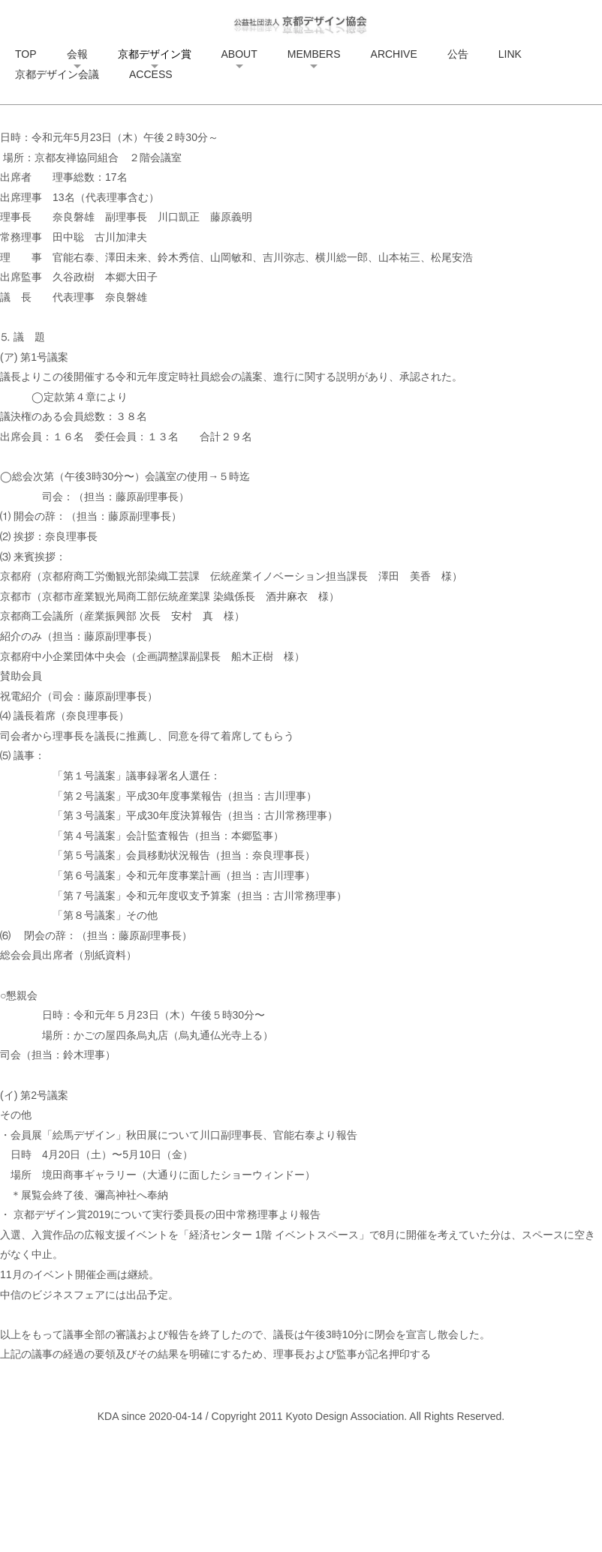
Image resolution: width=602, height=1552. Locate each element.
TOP (26, 54)
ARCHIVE (394, 54)
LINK (510, 54)
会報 (77, 54)
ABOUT (239, 54)
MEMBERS (314, 54)
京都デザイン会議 (57, 74)
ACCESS (151, 74)
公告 (457, 54)
